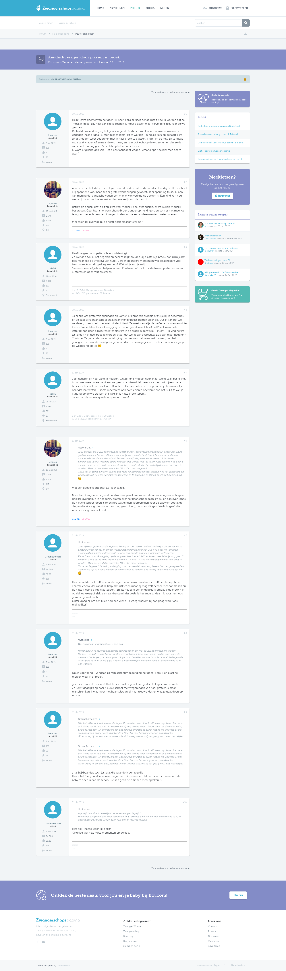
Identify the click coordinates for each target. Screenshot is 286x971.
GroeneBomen (53, 556)
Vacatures (213, 941)
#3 (185, 247)
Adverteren (214, 946)
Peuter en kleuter (73, 62)
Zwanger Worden (132, 926)
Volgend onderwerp (180, 92)
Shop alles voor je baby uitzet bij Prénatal (218, 134)
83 (47, 290)
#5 (185, 372)
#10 (185, 802)
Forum (135, 8)
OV (47, 230)
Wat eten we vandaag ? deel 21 (219, 223)
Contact (212, 926)
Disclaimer (214, 936)
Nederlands (237, 965)
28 (47, 157)
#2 (185, 182)
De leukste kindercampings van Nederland (219, 126)
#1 (185, 114)
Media (150, 8)
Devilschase (210, 238)
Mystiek (53, 203)
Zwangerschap (131, 931)
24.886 (49, 569)
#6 (185, 441)
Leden (164, 8)
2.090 (48, 281)
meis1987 (209, 251)
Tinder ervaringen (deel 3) (217, 260)
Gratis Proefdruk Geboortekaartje (214, 151)
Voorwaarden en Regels (208, 965)
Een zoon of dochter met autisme (221, 248)
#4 (185, 310)
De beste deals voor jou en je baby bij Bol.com (221, 142)
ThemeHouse (63, 965)
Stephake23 (210, 275)
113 (47, 225)
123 (47, 148)
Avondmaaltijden (212, 235)
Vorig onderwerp (159, 92)
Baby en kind (130, 941)
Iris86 (53, 268)
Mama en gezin (131, 946)
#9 (185, 712)
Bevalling (128, 936)
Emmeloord (51, 295)
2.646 (48, 216)
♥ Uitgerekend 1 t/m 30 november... (222, 272)
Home (100, 8)
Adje (206, 226)
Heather (104, 62)
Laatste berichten (67, 23)
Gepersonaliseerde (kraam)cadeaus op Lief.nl (220, 159)
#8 (185, 633)
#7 (185, 535)
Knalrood (208, 263)
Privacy (212, 931)
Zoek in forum (46, 23)
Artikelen (117, 8)
